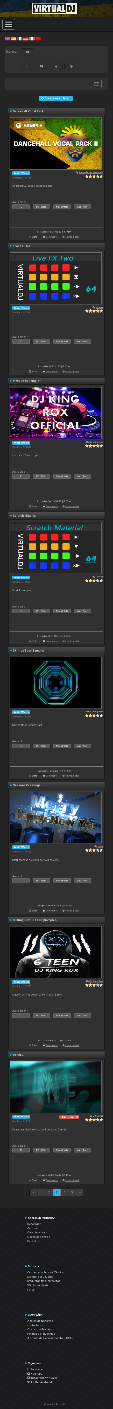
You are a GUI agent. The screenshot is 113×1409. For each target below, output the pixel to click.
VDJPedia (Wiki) (37, 1285)
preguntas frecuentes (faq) (44, 1281)
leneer (99, 307)
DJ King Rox (96, 442)
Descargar (34, 1224)
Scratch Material (24, 515)
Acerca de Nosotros (40, 1321)
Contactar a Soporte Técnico (45, 1272)
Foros (31, 1289)
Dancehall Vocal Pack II (29, 111)
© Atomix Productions (56, 1404)
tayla (100, 846)
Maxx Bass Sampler (27, 381)
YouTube (34, 1373)
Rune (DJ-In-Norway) (91, 172)
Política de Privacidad (41, 1333)
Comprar (33, 1228)
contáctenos (35, 1325)
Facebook (35, 1369)
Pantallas (33, 1241)
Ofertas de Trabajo (39, 1329)
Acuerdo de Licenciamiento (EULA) (50, 1338)
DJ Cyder (98, 1115)
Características (37, 1232)
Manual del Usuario (40, 1276)
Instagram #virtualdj (42, 1377)
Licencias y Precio (38, 1236)
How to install (72, 236)
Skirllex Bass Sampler (28, 650)
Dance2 (18, 1055)
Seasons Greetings (27, 785)
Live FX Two (21, 246)
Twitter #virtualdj (40, 1382)
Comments (52, 236)
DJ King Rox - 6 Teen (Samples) (35, 920)
